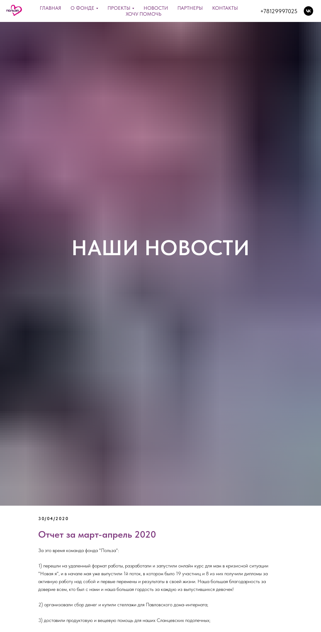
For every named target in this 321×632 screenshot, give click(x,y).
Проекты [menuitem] (119, 8)
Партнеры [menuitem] (190, 8)
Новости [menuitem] (156, 8)
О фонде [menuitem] (82, 8)
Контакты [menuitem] (225, 8)
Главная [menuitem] (50, 8)
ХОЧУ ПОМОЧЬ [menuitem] (143, 14)
